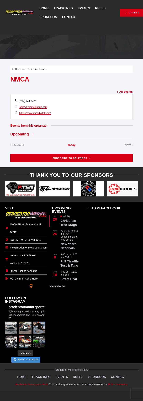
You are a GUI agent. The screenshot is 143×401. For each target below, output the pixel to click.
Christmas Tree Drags (68, 223)
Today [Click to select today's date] (71, 145)
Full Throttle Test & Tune (69, 263)
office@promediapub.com (33, 107)
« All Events (125, 91)
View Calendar (57, 286)
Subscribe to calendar (69, 158)
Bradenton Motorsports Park (31, 383)
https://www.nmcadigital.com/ (35, 113)
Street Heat (68, 279)
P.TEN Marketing (118, 383)
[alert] (71, 69)
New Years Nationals (68, 246)
